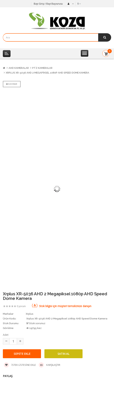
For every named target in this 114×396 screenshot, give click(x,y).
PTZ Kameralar (42, 68)
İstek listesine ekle (20, 364)
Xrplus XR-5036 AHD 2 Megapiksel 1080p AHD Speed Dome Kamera (47, 72)
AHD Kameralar (19, 68)
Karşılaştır (49, 364)
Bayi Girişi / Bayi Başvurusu (48, 3)
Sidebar (11, 84)
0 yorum (21, 306)
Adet (6, 335)
